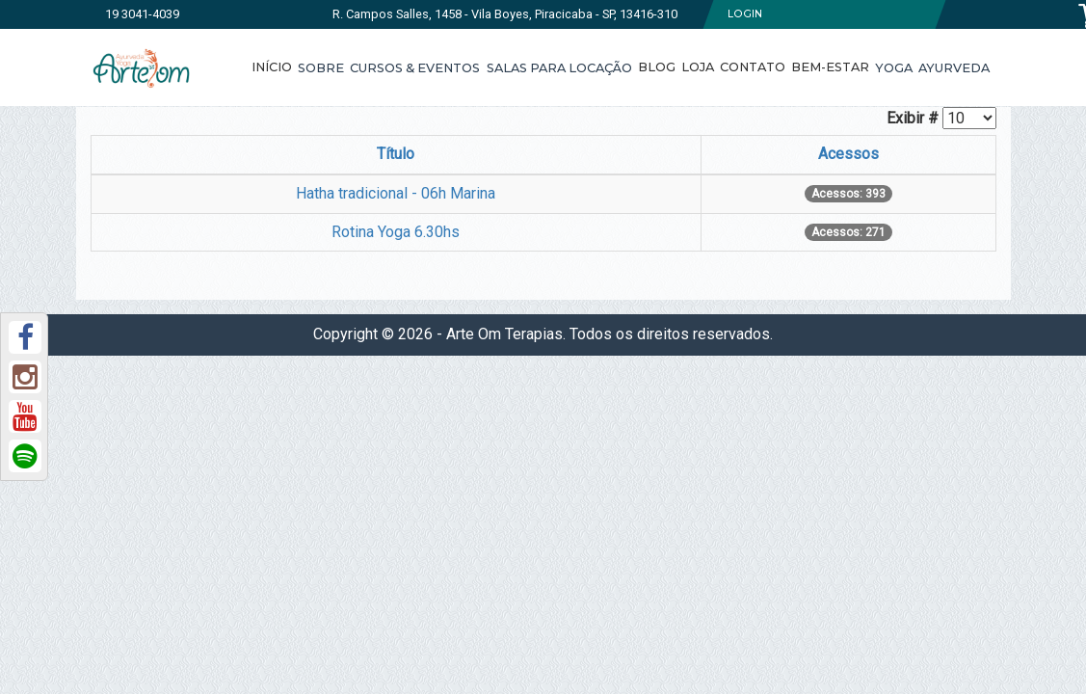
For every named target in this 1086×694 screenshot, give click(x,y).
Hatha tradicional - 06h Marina (395, 193)
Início (272, 67)
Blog (656, 67)
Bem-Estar (830, 67)
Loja (697, 67)
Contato (752, 67)
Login (745, 14)
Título (395, 154)
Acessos (848, 154)
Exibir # (913, 118)
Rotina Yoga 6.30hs (395, 232)
